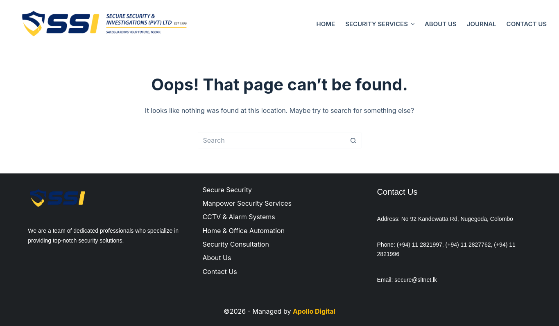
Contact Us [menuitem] (527, 24)
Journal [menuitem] (481, 24)
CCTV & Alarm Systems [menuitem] (238, 217)
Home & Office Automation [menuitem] (243, 231)
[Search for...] (271, 140)
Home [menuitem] (326, 24)
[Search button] (353, 140)
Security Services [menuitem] (380, 24)
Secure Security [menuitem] (227, 190)
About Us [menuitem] (441, 24)
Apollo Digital (314, 311)
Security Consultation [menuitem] (235, 244)
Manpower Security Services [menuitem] (247, 203)
